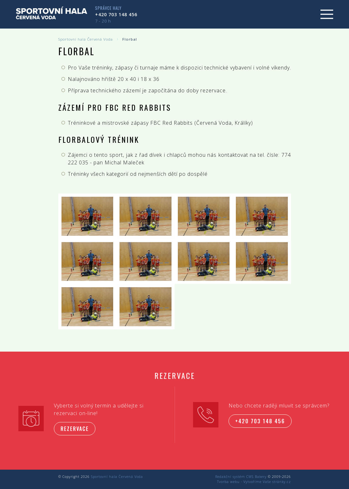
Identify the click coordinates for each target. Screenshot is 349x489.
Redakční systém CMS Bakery (241, 476)
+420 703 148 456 (116, 14)
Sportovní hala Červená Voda (85, 39)
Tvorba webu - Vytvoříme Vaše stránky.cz (254, 481)
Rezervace (75, 429)
